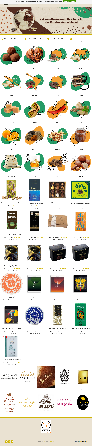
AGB (21, 433)
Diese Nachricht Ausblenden (69, 1)
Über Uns (16, 433)
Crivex (44, 441)
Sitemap (82, 433)
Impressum (10, 433)
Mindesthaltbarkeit (69, 433)
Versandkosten (16, 205)
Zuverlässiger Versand (59, 433)
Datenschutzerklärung (39, 433)
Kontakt (77, 433)
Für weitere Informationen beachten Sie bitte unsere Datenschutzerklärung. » (46, 2)
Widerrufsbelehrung (28, 433)
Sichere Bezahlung (49, 433)
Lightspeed (52, 441)
